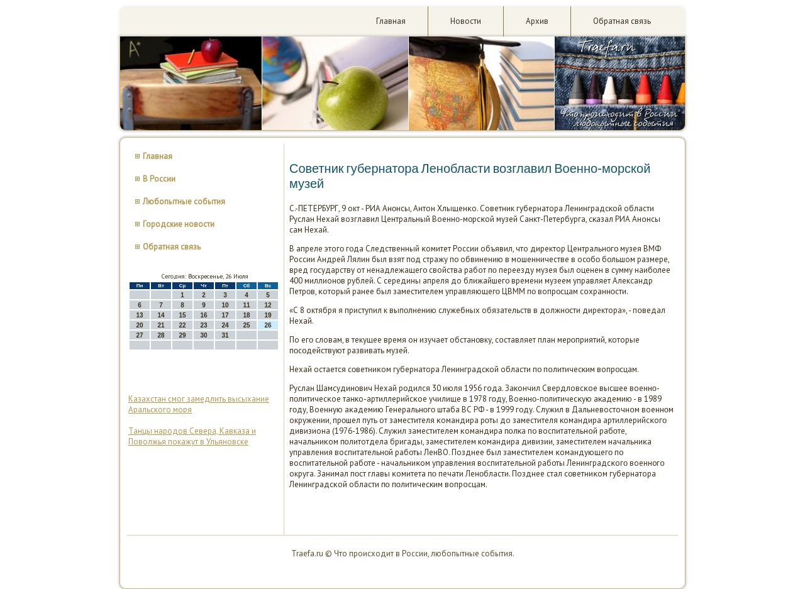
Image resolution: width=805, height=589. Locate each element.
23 (203, 325)
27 (139, 335)
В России (159, 178)
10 (224, 305)
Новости (465, 21)
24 (224, 325)
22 (182, 325)
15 (182, 315)
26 (267, 325)
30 (203, 335)
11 (246, 305)
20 (139, 325)
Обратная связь (622, 21)
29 (182, 335)
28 (160, 335)
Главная (391, 21)
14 (160, 315)
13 (139, 315)
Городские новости (178, 224)
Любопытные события (184, 201)
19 (267, 315)
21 (160, 325)
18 (246, 315)
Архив (537, 21)
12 (267, 305)
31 (224, 335)
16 (203, 315)
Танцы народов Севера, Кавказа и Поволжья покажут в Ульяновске (192, 436)
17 (224, 315)
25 (246, 325)
